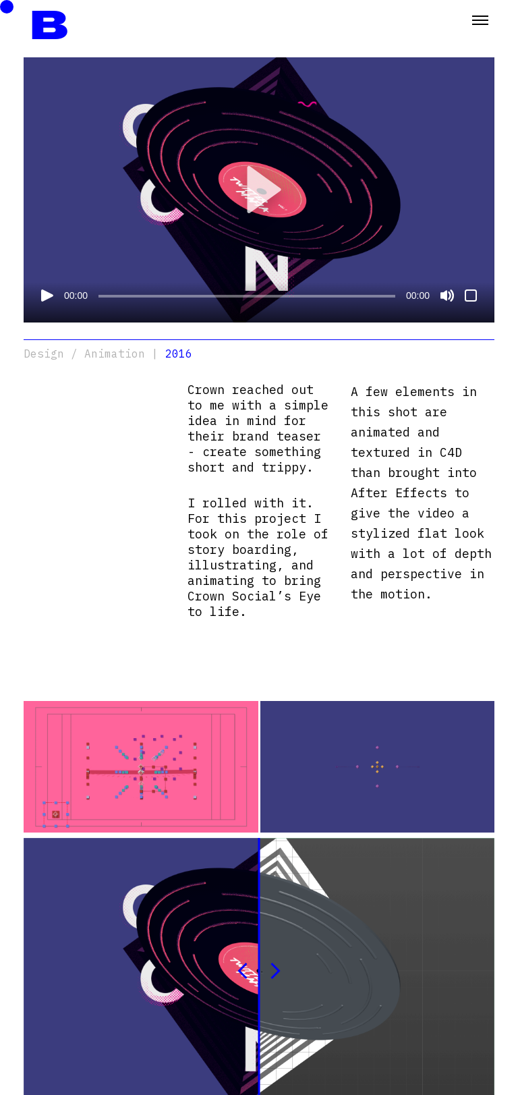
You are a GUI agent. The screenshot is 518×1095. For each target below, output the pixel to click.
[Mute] (447, 295)
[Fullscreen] (471, 295)
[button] (259, 189)
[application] (259, 189)
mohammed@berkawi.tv (75, 1040)
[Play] (47, 295)
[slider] (246, 296)
